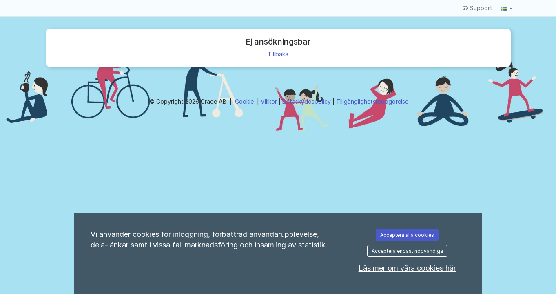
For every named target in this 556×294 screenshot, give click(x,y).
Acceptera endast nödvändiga (407, 251)
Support (477, 7)
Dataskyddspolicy (307, 101)
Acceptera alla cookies (407, 235)
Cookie (245, 101)
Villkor (270, 101)
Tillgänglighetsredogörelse (372, 101)
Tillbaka (278, 54)
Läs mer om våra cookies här (407, 268)
